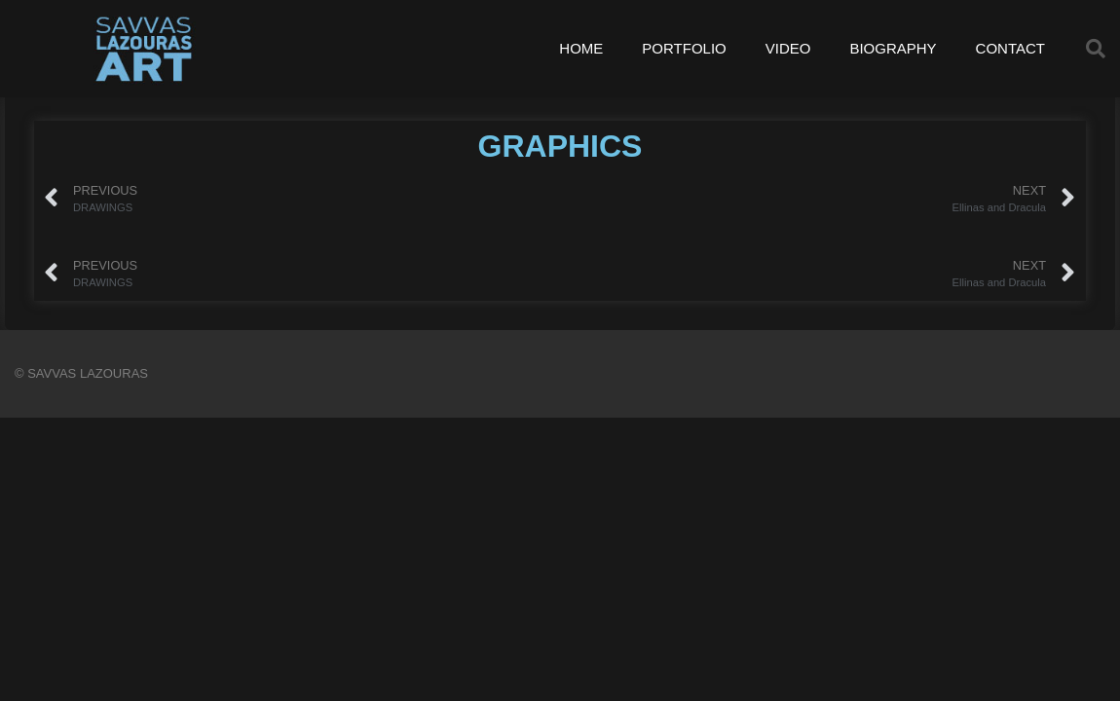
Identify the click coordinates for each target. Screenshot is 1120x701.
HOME (581, 48)
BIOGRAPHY (892, 48)
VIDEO (788, 48)
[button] (1095, 48)
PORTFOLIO (684, 48)
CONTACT (1010, 48)
